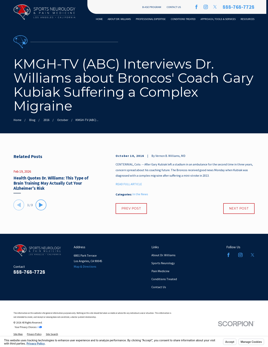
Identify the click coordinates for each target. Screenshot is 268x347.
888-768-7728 (239, 7)
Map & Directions (85, 266)
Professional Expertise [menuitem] (151, 19)
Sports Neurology (163, 263)
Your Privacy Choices (28, 327)
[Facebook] (196, 7)
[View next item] (41, 205)
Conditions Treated (164, 279)
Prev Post (131, 208)
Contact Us (174, 7)
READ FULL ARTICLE (129, 184)
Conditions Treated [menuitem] (183, 19)
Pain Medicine (160, 271)
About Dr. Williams (163, 255)
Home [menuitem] (99, 19)
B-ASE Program (151, 7)
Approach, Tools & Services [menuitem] (218, 19)
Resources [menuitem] (248, 19)
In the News (140, 194)
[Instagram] (206, 7)
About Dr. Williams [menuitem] (119, 19)
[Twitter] (215, 7)
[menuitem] (18, 334)
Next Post (239, 208)
